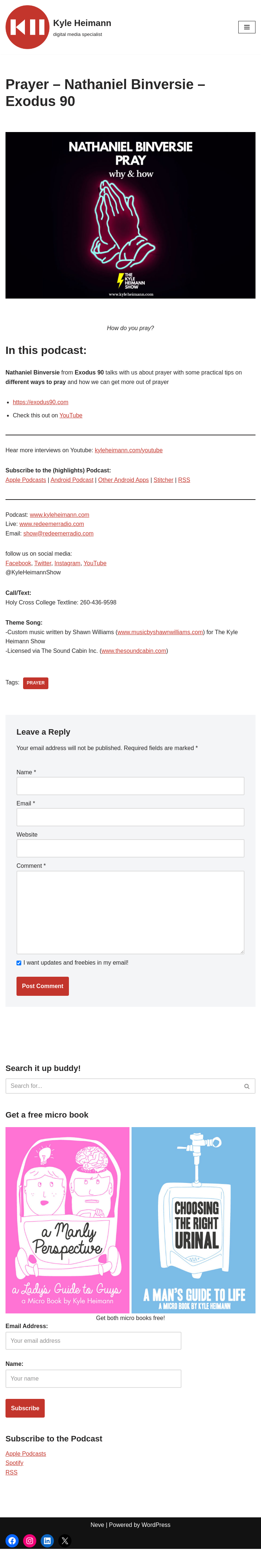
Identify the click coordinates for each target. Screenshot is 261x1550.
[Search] (122, 1087)
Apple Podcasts (25, 480)
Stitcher (164, 480)
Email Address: (26, 1327)
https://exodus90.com (41, 402)
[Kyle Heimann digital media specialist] (58, 27)
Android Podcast (72, 480)
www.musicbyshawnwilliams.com (161, 632)
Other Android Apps (124, 480)
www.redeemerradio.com (51, 524)
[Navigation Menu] (247, 27)
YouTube (71, 415)
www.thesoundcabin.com (134, 651)
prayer (36, 684)
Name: (14, 1365)
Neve (97, 1526)
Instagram (68, 563)
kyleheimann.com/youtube (129, 450)
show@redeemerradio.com (58, 534)
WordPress (155, 1526)
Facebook (18, 563)
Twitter (42, 563)
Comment (31, 866)
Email (25, 804)
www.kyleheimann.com (60, 515)
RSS (185, 480)
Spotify (14, 1464)
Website (27, 835)
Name (26, 772)
